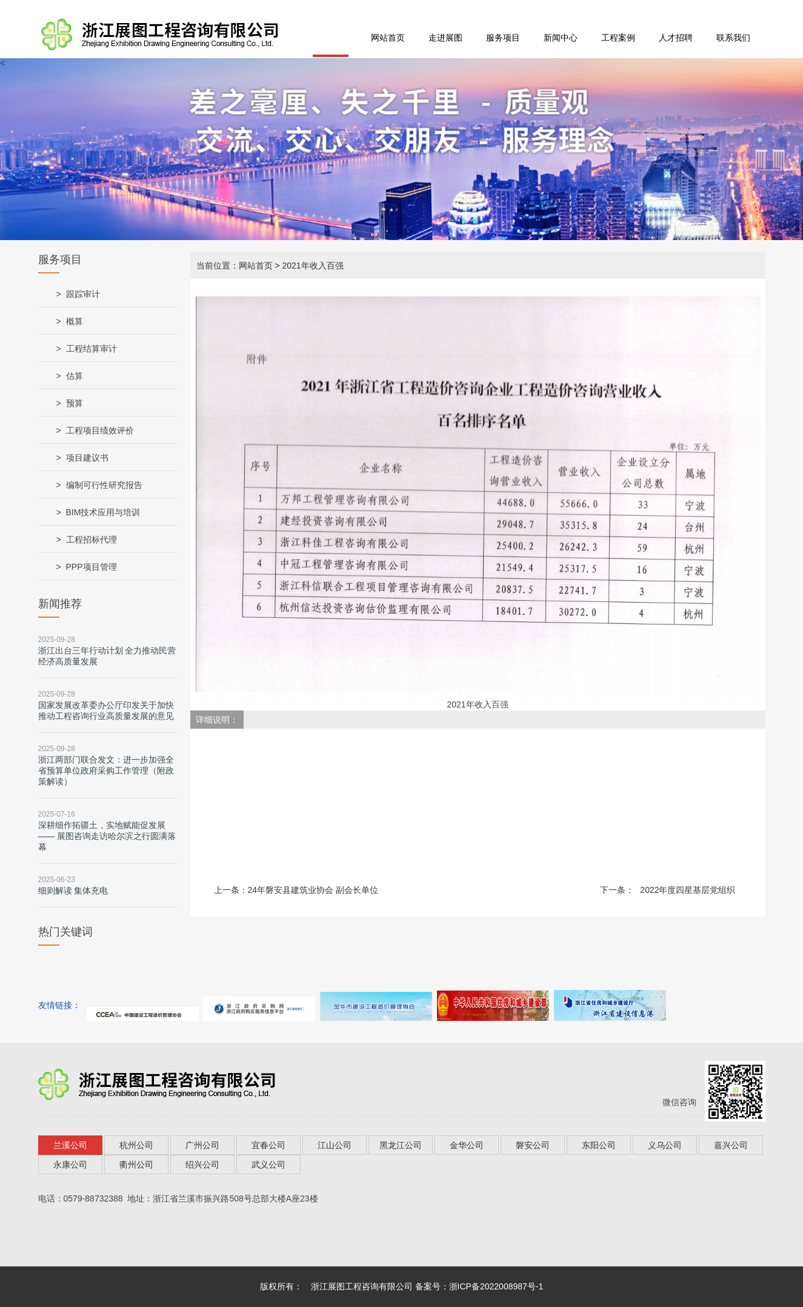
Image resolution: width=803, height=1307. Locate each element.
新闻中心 (561, 37)
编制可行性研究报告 (104, 485)
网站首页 (388, 37)
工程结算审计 (91, 348)
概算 (74, 321)
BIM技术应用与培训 (103, 512)
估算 (74, 376)
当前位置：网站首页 (234, 265)
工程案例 (618, 37)
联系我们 (733, 37)
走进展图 (445, 37)
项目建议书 (87, 458)
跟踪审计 (83, 294)
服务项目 (503, 37)
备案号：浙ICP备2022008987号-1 (479, 1286)
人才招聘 (676, 37)
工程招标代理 (91, 539)
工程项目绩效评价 (100, 430)
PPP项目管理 (91, 567)
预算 (74, 403)
